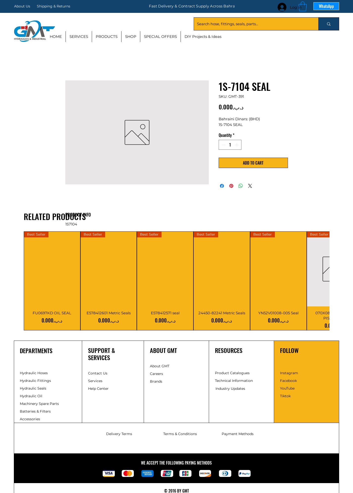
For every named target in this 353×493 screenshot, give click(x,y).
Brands (156, 381)
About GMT (159, 366)
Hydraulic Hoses (34, 373)
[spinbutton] (230, 144)
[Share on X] (250, 186)
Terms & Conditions (180, 434)
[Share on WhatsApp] (241, 186)
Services (95, 381)
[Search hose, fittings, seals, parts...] (252, 24)
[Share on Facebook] (222, 186)
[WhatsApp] (326, 6)
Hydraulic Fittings (35, 380)
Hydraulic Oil (31, 396)
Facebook (288, 380)
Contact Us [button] (97, 373)
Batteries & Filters (35, 411)
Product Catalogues (232, 373)
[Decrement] (222, 144)
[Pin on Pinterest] (231, 186)
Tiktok (285, 396)
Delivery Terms (119, 434)
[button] (303, 6)
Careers (156, 373)
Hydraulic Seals (33, 388)
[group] (176, 281)
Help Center (99, 388)
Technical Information (234, 380)
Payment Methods (238, 434)
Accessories (30, 419)
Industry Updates (230, 388)
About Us (22, 6)
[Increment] (237, 144)
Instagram (289, 373)
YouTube (287, 388)
